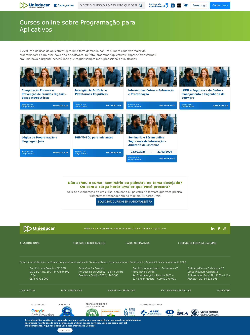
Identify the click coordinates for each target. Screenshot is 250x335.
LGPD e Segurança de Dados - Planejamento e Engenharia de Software (202, 94)
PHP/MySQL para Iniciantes (94, 137)
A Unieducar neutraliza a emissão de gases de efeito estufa (92, 315)
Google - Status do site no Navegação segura (42, 313)
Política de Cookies (83, 326)
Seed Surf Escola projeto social (129, 315)
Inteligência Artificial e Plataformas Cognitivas (91, 92)
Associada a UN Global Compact (205, 313)
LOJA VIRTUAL (27, 290)
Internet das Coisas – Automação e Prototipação (151, 92)
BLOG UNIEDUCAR (71, 290)
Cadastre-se (220, 5)
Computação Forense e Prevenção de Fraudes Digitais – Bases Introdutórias (44, 94)
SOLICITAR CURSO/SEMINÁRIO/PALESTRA (125, 201)
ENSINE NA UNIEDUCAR (121, 290)
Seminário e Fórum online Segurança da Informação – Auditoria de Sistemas (147, 141)
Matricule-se (60, 106)
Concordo (65, 330)
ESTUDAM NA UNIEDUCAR (176, 290)
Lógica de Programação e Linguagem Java (39, 139)
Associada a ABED (151, 313)
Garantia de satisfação (67, 312)
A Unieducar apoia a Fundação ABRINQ (111, 315)
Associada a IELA (182, 313)
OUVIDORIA (223, 290)
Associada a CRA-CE (170, 313)
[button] (64, 5)
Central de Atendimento (155, 5)
